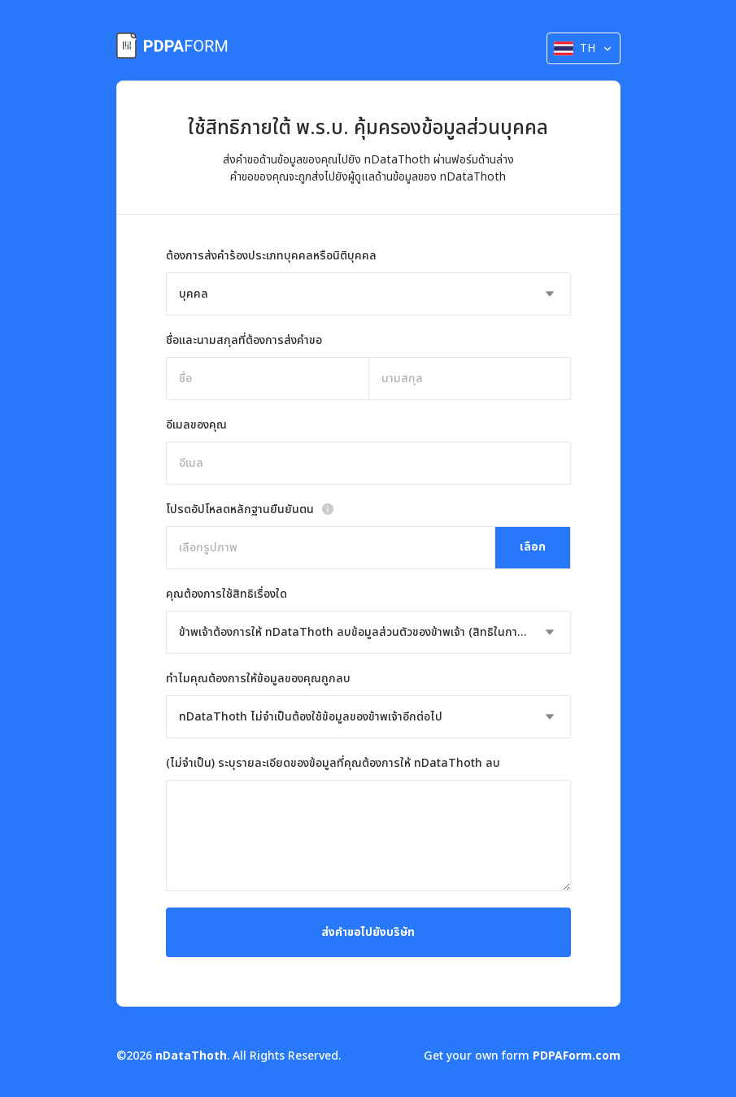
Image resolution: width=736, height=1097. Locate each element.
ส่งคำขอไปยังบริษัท (368, 932)
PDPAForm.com (577, 1055)
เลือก (533, 546)
